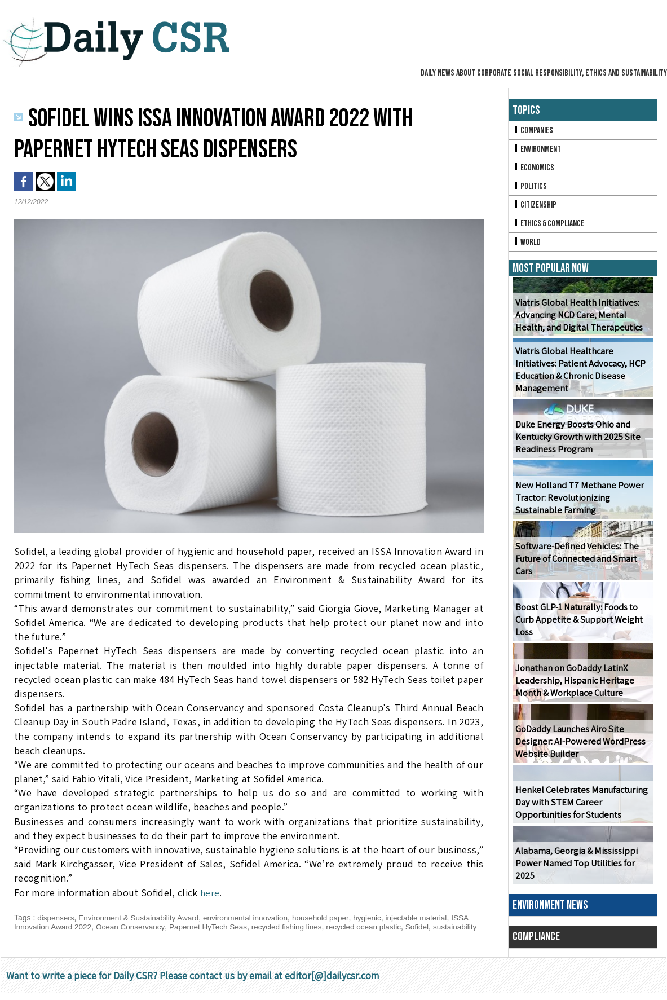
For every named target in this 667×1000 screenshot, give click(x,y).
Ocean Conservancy (134, 926)
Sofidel (430, 926)
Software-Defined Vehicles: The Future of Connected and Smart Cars (575, 563)
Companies (533, 130)
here (210, 892)
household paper (330, 917)
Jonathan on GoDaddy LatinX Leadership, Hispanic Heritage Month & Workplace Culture (572, 685)
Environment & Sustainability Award (142, 917)
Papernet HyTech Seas (214, 926)
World (527, 245)
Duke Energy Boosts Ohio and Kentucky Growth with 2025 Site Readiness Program (576, 441)
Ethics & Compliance (550, 226)
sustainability (36, 935)
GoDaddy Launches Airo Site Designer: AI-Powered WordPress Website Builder (578, 746)
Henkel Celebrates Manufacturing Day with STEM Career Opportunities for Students (579, 807)
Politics (530, 188)
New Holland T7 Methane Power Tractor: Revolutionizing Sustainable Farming (577, 502)
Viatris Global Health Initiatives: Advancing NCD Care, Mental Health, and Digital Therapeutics (577, 319)
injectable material (429, 917)
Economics (534, 169)
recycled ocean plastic (375, 926)
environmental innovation (253, 917)
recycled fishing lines (295, 926)
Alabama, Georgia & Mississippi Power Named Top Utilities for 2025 (575, 868)
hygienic (378, 917)
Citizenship (535, 207)
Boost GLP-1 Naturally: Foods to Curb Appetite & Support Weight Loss (576, 624)
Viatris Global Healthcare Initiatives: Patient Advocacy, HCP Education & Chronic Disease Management (578, 374)
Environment (538, 149)
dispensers (56, 917)
